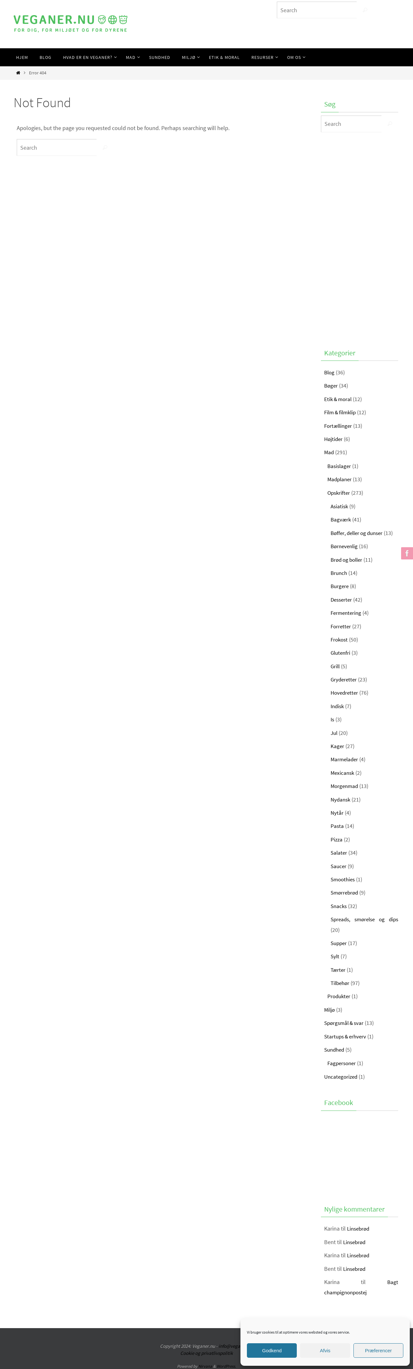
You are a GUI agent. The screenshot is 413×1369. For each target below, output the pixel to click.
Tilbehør (341, 983)
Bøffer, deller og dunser (359, 533)
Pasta (337, 826)
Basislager (339, 466)
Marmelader (345, 759)
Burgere (340, 586)
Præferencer (378, 1350)
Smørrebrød (345, 892)
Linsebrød (359, 1228)
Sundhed (335, 1049)
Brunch (339, 573)
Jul (334, 732)
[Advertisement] (359, 238)
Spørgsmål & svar (345, 1023)
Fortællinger (339, 425)
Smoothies (344, 879)
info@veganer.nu (236, 1346)
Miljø (330, 1009)
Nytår (337, 812)
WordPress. (226, 1366)
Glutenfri (341, 652)
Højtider (334, 439)
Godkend (272, 1350)
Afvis (325, 1350)
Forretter (341, 626)
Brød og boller (348, 559)
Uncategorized (342, 1076)
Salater (339, 852)
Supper (339, 943)
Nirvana (205, 1366)
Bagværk (341, 519)
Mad (329, 452)
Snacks (339, 906)
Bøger (331, 385)
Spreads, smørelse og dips (364, 919)
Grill (336, 666)
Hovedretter (345, 692)
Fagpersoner (342, 1063)
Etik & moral (339, 399)
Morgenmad (345, 786)
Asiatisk (340, 506)
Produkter (339, 996)
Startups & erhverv (346, 1036)
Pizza (337, 839)
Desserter (342, 599)
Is (333, 719)
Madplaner (340, 479)
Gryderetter (344, 679)
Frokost (340, 639)
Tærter (338, 969)
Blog (329, 372)
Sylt (335, 956)
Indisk (338, 706)
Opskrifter (339, 492)
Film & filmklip (341, 412)
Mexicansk (343, 772)
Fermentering (347, 612)
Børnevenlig (345, 546)
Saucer (339, 866)
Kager (337, 746)
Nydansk (341, 799)
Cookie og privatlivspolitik (206, 1353)
